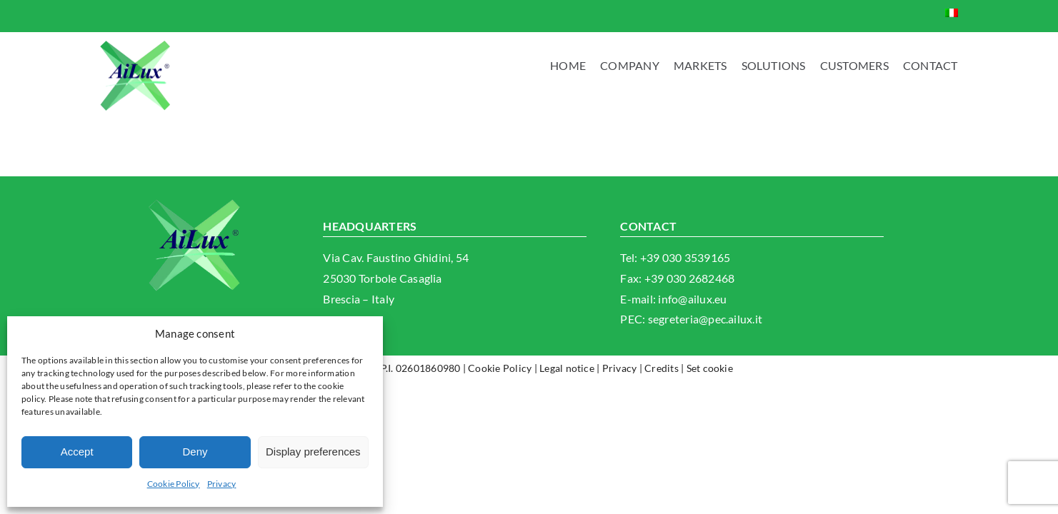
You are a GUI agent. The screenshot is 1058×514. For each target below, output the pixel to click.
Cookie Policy (173, 483)
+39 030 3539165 (685, 257)
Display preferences (313, 451)
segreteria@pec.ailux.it (705, 319)
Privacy (221, 483)
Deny (194, 451)
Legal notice (566, 368)
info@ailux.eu (692, 299)
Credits (661, 368)
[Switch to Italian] (951, 12)
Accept (77, 451)
